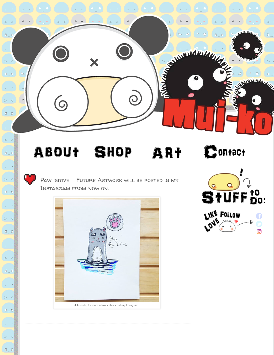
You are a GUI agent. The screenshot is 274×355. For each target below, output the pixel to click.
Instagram (132, 305)
